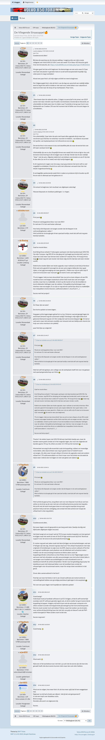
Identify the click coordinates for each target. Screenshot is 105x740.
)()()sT (23, 589)
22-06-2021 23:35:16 (45, 379)
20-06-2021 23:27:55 (41, 48)
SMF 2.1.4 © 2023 (16, 734)
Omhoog (17, 711)
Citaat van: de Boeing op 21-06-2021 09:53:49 (48, 384)
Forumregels (83, 734)
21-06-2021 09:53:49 (43, 243)
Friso (23, 48)
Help (76, 734)
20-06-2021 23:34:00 (45, 95)
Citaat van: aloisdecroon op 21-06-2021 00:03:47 (49, 340)
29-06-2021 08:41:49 (44, 592)
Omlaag (17, 43)
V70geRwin (24, 465)
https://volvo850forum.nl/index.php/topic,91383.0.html (70, 65)
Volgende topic (85, 37)
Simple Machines (30, 734)
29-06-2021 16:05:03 (44, 624)
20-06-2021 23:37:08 (41, 129)
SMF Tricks (21, 731)
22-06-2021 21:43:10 (45, 300)
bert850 (23, 682)
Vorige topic (74, 37)
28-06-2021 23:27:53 (46, 518)
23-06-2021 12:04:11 (43, 467)
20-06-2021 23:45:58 (45, 183)
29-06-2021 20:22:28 (44, 655)
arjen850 (23, 652)
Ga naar (60, 720)
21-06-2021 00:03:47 (43, 213)
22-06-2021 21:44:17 (43, 335)
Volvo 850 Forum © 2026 (86, 732)
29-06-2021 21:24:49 (44, 685)
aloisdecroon (23, 210)
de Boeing (23, 240)
